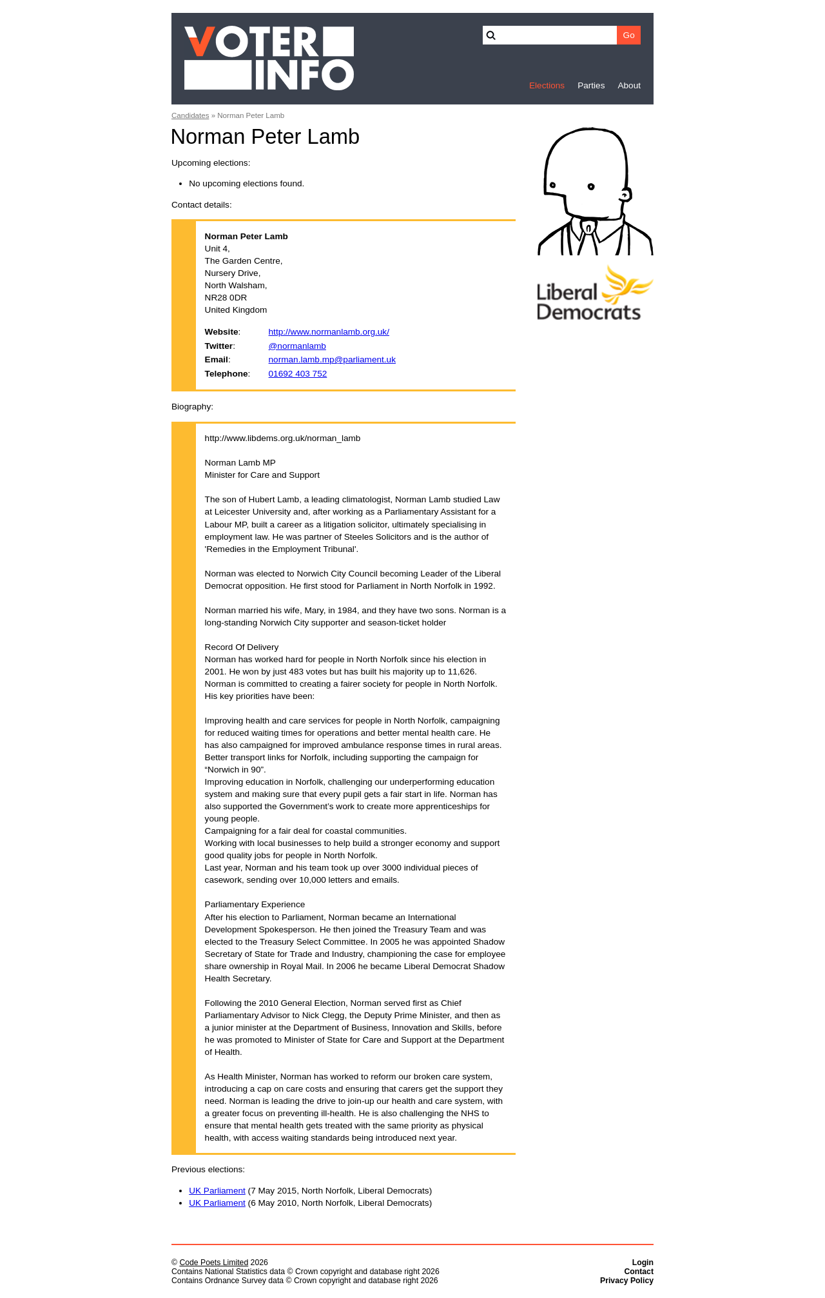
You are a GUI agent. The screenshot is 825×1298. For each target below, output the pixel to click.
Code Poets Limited (213, 1262)
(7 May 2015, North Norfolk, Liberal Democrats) (310, 1190)
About (629, 85)
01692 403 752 (298, 374)
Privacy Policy (627, 1280)
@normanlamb (297, 346)
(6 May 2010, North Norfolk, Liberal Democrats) (310, 1203)
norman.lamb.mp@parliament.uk (332, 359)
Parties (591, 85)
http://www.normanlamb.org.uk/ (329, 332)
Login (643, 1262)
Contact (639, 1271)
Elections (547, 85)
